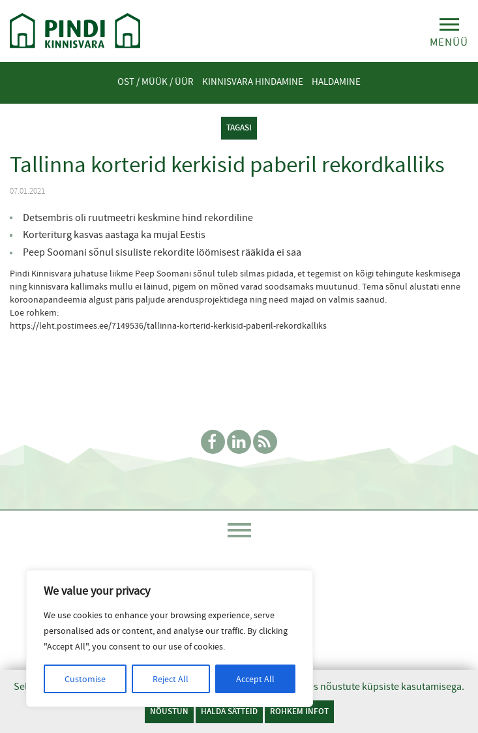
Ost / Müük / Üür (155, 81)
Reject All (170, 679)
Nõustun (169, 711)
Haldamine (336, 81)
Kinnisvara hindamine (252, 81)
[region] (169, 638)
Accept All (255, 679)
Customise (85, 679)
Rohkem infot (299, 711)
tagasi (239, 127)
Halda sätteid (229, 711)
